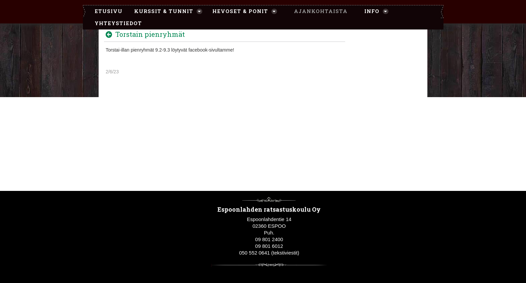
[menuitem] (105, 11)
